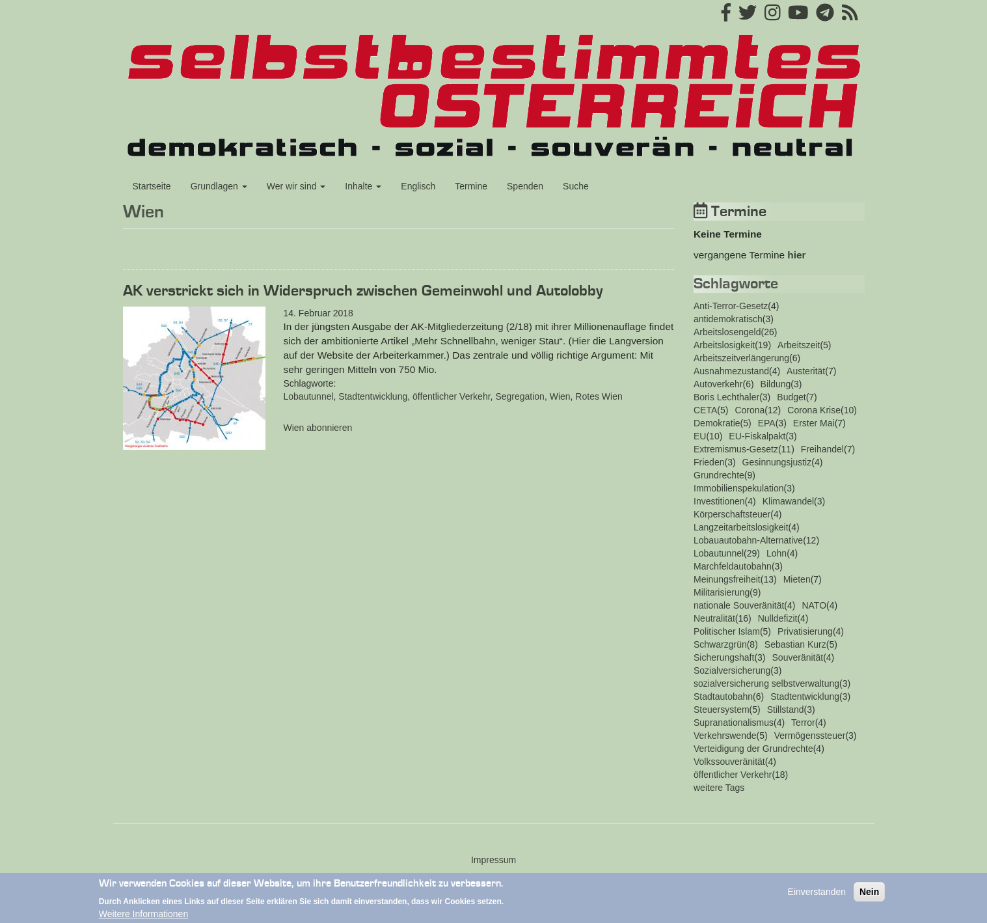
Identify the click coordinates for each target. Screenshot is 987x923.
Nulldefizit (778, 618)
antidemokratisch (728, 319)
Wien (560, 396)
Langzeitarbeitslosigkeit (741, 527)
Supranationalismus (734, 722)
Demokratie (717, 423)
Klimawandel (788, 501)
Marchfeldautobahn (733, 566)
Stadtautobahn (723, 696)
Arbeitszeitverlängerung (741, 358)
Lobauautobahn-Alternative (748, 540)
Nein (869, 896)
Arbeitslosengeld (727, 332)
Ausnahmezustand (731, 371)
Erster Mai (814, 423)
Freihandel (822, 449)
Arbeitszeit (798, 345)
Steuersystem (722, 709)
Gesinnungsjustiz (777, 462)
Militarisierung (722, 592)
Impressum (493, 860)
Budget (791, 397)
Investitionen (719, 501)
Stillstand (785, 709)
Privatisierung (805, 631)
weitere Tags (719, 787)
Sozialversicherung (732, 670)
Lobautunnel (309, 396)
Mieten (797, 579)
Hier (581, 340)
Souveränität (798, 657)
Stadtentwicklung (372, 396)
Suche (576, 186)
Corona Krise (814, 410)
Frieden (709, 462)
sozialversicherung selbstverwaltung (766, 683)
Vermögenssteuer (810, 735)
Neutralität (714, 618)
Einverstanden (817, 896)
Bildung (776, 384)
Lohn (776, 553)
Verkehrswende (725, 735)
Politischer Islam (727, 631)
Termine (471, 186)
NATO (814, 605)
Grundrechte (719, 475)
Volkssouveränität (729, 761)
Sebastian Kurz (795, 644)
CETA (705, 410)
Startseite (152, 186)
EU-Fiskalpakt (757, 436)
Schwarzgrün (720, 644)
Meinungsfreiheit (727, 579)
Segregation (520, 396)
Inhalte (363, 186)
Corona (749, 410)
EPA (767, 423)
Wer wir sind (296, 186)
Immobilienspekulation (739, 488)
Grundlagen (219, 186)
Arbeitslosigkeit (724, 345)
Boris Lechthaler (726, 397)
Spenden (525, 186)
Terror (803, 722)
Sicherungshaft (724, 657)
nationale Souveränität (739, 605)
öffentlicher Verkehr (451, 396)
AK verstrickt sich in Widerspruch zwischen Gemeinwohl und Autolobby (362, 291)
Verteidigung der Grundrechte (753, 748)
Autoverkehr (718, 384)
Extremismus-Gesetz (736, 449)
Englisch (418, 186)
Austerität (806, 371)
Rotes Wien (598, 396)
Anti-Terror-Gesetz (731, 306)
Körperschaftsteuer (732, 514)
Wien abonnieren (318, 427)
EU (700, 436)
